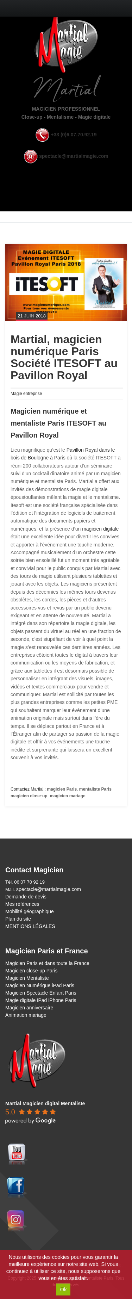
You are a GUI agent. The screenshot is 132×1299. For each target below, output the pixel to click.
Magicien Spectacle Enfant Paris (40, 993)
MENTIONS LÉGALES (30, 926)
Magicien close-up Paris (31, 970)
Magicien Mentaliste (27, 978)
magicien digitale (100, 529)
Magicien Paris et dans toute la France (47, 963)
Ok (63, 1289)
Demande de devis (25, 896)
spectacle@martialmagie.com (73, 156)
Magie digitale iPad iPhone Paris (40, 1000)
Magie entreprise (26, 393)
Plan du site (18, 919)
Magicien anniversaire (29, 1007)
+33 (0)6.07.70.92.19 (73, 134)
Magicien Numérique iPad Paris (39, 985)
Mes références (22, 904)
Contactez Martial (27, 789)
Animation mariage (25, 1015)
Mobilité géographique (29, 911)
